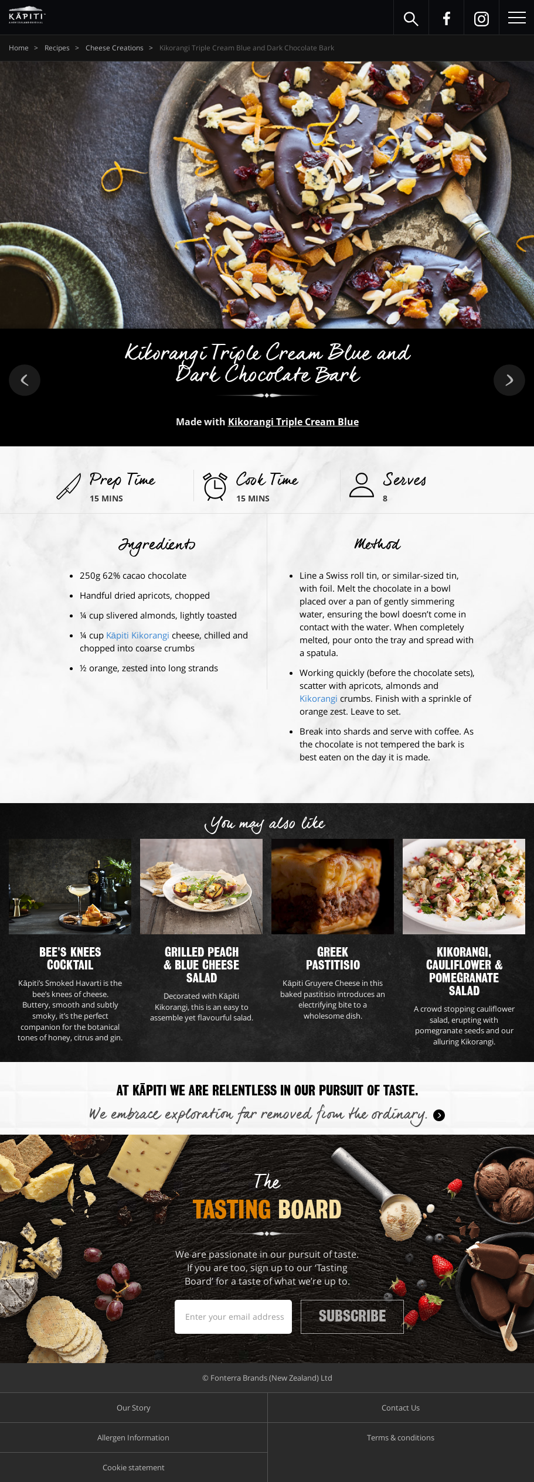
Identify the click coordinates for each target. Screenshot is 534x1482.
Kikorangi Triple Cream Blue (293, 421)
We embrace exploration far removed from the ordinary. (258, 1114)
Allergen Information (133, 1437)
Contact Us (401, 1407)
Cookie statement (134, 1467)
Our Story (134, 1407)
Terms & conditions (400, 1437)
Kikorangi (319, 698)
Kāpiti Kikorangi (137, 635)
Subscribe (352, 1316)
